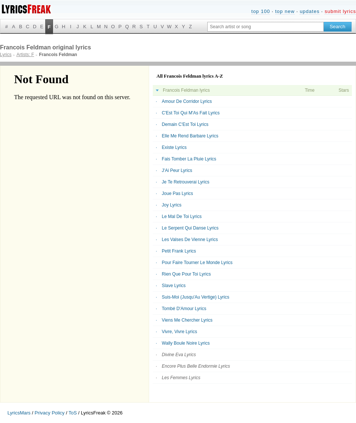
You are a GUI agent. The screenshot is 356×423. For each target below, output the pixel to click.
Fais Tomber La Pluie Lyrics (189, 159)
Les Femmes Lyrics (181, 377)
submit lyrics (340, 11)
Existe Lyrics (174, 147)
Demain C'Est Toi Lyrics (185, 124)
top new (285, 11)
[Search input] (265, 27)
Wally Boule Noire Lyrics (186, 343)
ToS (73, 413)
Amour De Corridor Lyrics (187, 101)
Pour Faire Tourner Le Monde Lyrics (197, 262)
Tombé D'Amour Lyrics (184, 308)
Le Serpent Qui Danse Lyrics (190, 228)
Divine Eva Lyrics (179, 354)
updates (309, 11)
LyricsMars (18, 413)
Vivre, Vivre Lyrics (179, 331)
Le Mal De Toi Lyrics (181, 216)
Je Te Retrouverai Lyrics (185, 182)
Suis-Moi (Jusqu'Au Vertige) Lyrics (195, 297)
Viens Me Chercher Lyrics (187, 320)
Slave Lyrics (173, 285)
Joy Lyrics (171, 205)
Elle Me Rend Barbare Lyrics (190, 136)
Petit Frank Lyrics (179, 251)
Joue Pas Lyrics (177, 193)
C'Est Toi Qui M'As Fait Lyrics (191, 112)
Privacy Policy (49, 413)
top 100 (260, 11)
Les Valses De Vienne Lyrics (190, 239)
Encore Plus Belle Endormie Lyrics (196, 366)
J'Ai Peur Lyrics (177, 170)
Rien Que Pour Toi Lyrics (186, 274)
